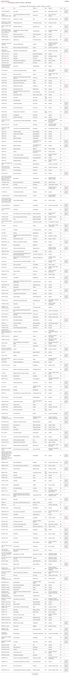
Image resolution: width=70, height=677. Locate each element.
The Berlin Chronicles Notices (18, 595)
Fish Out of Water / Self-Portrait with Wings (21, 606)
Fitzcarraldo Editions (36, 182)
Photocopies (15, 609)
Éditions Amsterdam (36, 669)
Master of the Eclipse (17, 138)
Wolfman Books (36, 592)
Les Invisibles (15, 429)
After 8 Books (35, 490)
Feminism (50, 214)
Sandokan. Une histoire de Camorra (19, 421)
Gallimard (34, 160)
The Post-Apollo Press (37, 140)
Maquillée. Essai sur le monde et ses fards (20, 373)
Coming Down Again (17, 507)
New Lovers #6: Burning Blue (18, 585)
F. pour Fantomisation (17, 170)
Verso (34, 614)
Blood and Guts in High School (18, 82)
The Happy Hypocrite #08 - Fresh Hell (20, 187)
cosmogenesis (35, 205)
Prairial (34, 36)
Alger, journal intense (17, 587)
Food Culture (53, 14)
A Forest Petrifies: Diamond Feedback (20, 327)
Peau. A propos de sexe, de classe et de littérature (22, 213)
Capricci (34, 406)
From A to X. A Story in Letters (18, 614)
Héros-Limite (35, 267)
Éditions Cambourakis (37, 213)
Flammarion (35, 170)
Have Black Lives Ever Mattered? (19, 60)
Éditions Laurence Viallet (37, 94)
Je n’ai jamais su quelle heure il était (19, 267)
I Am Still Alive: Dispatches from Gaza (20, 195)
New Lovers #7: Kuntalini (17, 617)
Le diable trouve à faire (17, 406)
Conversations (51, 331)
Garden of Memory (16, 167)
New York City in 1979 (17, 74)
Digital (50, 573)
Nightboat (34, 50)
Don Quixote (15, 97)
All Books (48, 6)
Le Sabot (34, 274)
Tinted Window (35, 599)
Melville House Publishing (37, 53)
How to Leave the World (17, 397)
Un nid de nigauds (16, 307)
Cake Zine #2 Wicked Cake (18, 44)
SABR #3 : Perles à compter (18, 622)
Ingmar (34, 359)
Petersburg (35, 120)
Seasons (14, 151)
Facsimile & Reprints (52, 125)
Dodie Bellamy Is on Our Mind (18, 554)
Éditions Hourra (35, 611)
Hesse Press (35, 382)
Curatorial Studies (52, 188)
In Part (14, 345)
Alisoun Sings (15, 626)
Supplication (15, 58)
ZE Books (34, 665)
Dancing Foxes (35, 235)
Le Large (15, 490)
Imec (34, 303)
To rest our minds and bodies (18, 251)
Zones (34, 409)
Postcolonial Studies (52, 195)
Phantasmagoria (16, 484)
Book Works (35, 184)
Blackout (14, 427)
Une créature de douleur (17, 488)
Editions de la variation (37, 657)
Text (14, 504)
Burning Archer (35, 316)
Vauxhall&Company (36, 300)
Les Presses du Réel (36, 307)
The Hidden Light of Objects (18, 191)
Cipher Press (35, 641)
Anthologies (55, 30)
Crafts (54, 365)
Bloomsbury (35, 62)
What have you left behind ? (18, 182)
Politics (50, 60)
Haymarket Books (36, 66)
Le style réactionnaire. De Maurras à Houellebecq (22, 669)
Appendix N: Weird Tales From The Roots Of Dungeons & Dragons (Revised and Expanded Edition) (21, 495)
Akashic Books (35, 56)
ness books (35, 575)
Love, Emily (15, 124)
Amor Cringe (15, 11)
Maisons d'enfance (16, 352)
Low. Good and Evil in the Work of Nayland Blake (22, 120)
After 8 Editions (51, 490)
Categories (38, 6)
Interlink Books (35, 138)
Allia (33, 652)
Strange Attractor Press (37, 393)
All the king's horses (17, 647)
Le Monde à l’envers (36, 429)
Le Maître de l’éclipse (17, 131)
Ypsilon (34, 475)
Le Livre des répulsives (17, 477)
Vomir (14, 274)
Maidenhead (15, 619)
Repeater (34, 70)
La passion (15, 475)
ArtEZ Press (35, 418)
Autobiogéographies (17, 455)
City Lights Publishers (37, 60)
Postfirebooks (35, 241)
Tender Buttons (35, 524)
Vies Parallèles (35, 264)
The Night (15, 649)
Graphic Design (56, 378)
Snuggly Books (35, 277)
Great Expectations (16, 100)
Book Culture (55, 342)
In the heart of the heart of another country (20, 157)
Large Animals (15, 287)
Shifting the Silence (16, 148)
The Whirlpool (15, 277)
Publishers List (43, 6)
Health (50, 274)
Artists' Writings (51, 184)
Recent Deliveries (23, 6)
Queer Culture (55, 39)
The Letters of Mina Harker (18, 526)
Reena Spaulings (16, 633)
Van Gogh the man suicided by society (20, 300)
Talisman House (36, 550)
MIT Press (35, 442)
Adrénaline (15, 389)
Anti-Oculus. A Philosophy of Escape (19, 70)
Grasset (34, 373)
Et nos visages (16, 611)
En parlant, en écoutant (17, 331)
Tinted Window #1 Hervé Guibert (19, 599)
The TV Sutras (16, 560)
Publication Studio (36, 248)
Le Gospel (35, 488)
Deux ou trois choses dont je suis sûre (20, 216)
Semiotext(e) (35, 85)
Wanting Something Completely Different (20, 445)
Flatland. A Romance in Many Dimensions (20, 47)
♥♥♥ (27, 6)
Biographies (51, 235)
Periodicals (50, 22)
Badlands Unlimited (36, 502)
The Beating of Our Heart (17, 521)
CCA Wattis (40, 554)
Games (54, 495)
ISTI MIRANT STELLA (37, 369)
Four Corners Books (36, 449)
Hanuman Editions (36, 436)
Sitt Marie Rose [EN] (17, 145)
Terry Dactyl (15, 641)
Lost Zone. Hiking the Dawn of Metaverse (20, 572)
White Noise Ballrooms (17, 462)
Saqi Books (35, 191)
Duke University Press (37, 629)
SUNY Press (35, 271)
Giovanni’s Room (16, 404)
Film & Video (55, 406)
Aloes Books (35, 77)
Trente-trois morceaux (37, 34)
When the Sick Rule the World (18, 517)
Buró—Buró (35, 504)
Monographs (51, 121)
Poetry (50, 148)
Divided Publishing (36, 397)
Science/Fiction (55, 47)
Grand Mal (15, 480)
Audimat (34, 336)
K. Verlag (34, 195)
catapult (34, 287)
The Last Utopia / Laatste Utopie (19, 511)
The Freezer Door (16, 637)
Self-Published (35, 389)
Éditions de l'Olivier (36, 609)
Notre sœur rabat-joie (17, 173)
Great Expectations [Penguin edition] (19, 80)
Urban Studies (51, 336)
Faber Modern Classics (37, 472)
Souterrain (15, 386)
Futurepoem (35, 290)
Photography (51, 599)
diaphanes (35, 293)
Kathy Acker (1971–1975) (17, 89)
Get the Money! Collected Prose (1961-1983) (21, 661)
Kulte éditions (35, 365)
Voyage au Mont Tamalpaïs (18, 133)
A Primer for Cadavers (17, 323)
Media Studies (51, 11)
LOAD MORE (35, 674)
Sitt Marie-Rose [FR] (17, 160)
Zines (50, 14)
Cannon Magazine (36, 378)
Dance (50, 512)
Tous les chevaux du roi (17, 652)
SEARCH (67, 1)
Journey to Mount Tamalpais (18, 154)
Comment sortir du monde (18, 401)
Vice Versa (15, 575)
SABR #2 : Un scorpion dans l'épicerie (20, 241)
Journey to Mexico (16, 296)
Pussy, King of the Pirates (18, 107)
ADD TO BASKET (66, 11)
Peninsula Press (36, 325)
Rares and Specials (32, 6)
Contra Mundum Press (37, 296)
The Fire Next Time (16, 413)
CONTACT (22, 2)
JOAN (34, 499)
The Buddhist (15, 514)
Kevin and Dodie (16, 546)
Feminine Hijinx (16, 542)
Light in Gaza (15, 66)
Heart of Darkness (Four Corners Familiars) (21, 449)
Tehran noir (15, 56)
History (54, 182)
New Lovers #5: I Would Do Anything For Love (21, 502)
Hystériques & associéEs (37, 221)
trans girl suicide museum (18, 382)
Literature (56, 11)
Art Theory (50, 260)
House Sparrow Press (37, 281)
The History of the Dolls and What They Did (21, 436)
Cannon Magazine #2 (17, 378)
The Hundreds (15, 629)
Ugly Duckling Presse (37, 560)
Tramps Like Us (16, 39)
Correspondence (52, 128)
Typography (51, 569)
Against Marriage (16, 582)
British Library (35, 310)
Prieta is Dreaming (16, 271)
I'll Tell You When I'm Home (18, 238)
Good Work (15, 499)
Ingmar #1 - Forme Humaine (18, 359)
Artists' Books (51, 119)
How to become (35, 432)
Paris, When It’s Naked (17, 141)
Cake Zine (35, 44)
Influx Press (35, 58)
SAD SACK (15, 184)
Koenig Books (35, 167)
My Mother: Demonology (17, 117)
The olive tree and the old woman (19, 248)
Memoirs (50, 238)
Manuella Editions (36, 131)
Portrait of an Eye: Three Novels (19, 111)
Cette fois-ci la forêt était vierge (18, 36)
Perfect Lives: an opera (17, 316)
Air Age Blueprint (16, 205)
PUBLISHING (11, 2)
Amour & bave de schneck (18, 221)
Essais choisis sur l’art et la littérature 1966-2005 (22, 261)
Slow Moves (35, 124)
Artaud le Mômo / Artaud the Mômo (19, 293)
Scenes (54, 429)
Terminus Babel (16, 589)
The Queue (15, 53)
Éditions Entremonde (36, 421)
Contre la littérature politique (18, 200)
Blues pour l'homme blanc (18, 409)
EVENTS (17, 2)
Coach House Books (36, 619)
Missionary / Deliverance (17, 26)
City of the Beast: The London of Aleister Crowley (22, 393)
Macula (34, 587)
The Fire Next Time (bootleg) (18, 417)
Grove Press (35, 97)
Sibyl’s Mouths (16, 178)
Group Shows (55, 167)
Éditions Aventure (36, 468)
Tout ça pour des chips (17, 432)
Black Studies (55, 413)
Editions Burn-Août (36, 352)
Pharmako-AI (15, 209)
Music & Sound (55, 316)
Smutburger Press (36, 26)
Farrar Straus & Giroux (37, 39)
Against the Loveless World (18, 62)
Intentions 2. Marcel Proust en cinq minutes (21, 369)
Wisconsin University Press (38, 526)
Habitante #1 (15, 336)
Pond (14, 601)
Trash (14, 219)
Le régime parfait (16, 578)
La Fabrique (35, 200)
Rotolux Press (35, 15)
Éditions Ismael (35, 89)
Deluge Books (35, 11)
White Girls (15, 225)
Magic (54, 277)
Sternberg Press (36, 178)
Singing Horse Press (36, 284)
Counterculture (51, 304)
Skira (34, 568)
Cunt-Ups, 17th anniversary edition (19, 524)
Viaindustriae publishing (37, 572)
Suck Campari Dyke (36, 91)
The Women (15, 229)
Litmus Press (35, 146)
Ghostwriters (15, 303)
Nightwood (15, 472)
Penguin (34, 47)
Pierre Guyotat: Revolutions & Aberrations (20, 465)
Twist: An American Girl (17, 665)
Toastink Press (40, 633)
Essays (50, 69)
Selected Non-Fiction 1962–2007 (19, 442)
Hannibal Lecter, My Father (18, 85)
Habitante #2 (15, 339)
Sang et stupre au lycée (17, 94)
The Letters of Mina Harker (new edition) (20, 529)
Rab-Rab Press (35, 445)
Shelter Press (35, 327)
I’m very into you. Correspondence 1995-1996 (21, 128)
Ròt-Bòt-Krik (35, 173)
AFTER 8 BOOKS (5, 1)
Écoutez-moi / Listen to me (18, 34)
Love (52, 558)
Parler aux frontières (17, 264)
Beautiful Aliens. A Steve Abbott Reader (20, 50)
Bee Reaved (15, 533)
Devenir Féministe (16, 468)
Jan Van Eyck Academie (37, 511)
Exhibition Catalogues (52, 567)
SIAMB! (34, 480)
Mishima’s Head (16, 564)
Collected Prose (16, 284)
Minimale (15, 355)
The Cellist (15, 325)
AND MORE (28, 2)
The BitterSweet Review (17, 22)
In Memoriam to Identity (17, 103)
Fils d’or (14, 365)
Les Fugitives (35, 251)
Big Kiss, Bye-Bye (16, 604)
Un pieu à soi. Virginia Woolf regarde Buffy (20, 657)
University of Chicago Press (38, 254)
